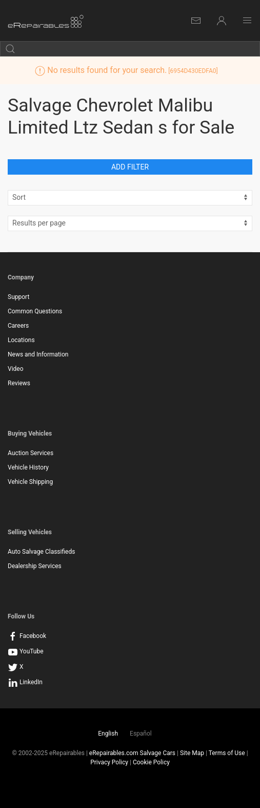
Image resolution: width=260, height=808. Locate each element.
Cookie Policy (151, 762)
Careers (18, 325)
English (108, 733)
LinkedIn (25, 682)
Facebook (27, 636)
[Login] (221, 20)
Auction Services (30, 453)
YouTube (26, 651)
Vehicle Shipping (30, 481)
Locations (21, 340)
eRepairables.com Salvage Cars (132, 753)
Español (141, 733)
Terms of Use (227, 753)
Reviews (19, 383)
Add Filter (130, 167)
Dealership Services (35, 566)
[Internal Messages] (196, 20)
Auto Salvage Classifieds (41, 551)
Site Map (192, 753)
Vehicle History (28, 467)
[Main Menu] (247, 20)
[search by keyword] (130, 49)
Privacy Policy (109, 762)
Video (16, 368)
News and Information (38, 354)
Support (18, 296)
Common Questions (35, 311)
